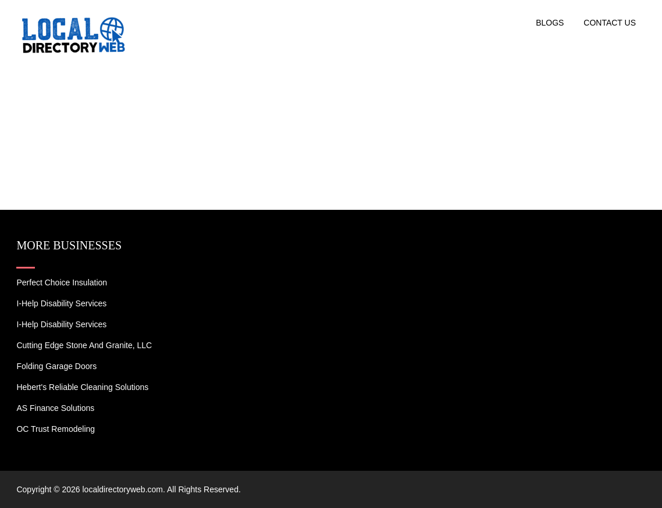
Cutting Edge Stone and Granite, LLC (84, 345)
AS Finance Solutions (55, 408)
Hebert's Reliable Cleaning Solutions (82, 387)
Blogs (550, 22)
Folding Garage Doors (56, 366)
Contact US (609, 22)
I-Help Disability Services (61, 303)
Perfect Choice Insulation (61, 282)
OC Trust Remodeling (55, 429)
